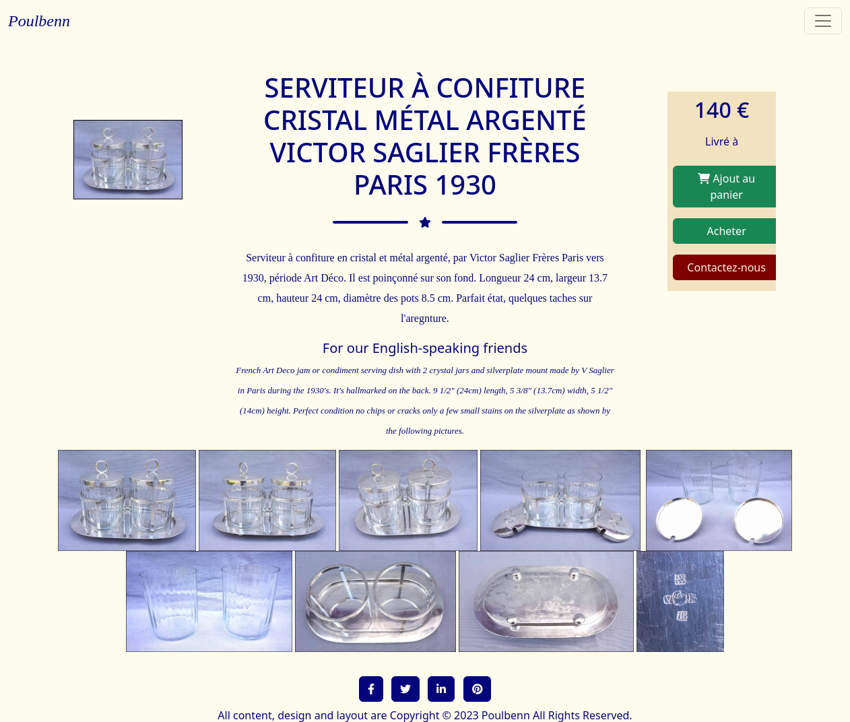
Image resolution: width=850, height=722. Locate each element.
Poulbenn (39, 21)
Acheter (726, 231)
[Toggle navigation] (823, 20)
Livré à (721, 141)
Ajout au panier (726, 186)
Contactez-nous (726, 267)
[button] (371, 689)
